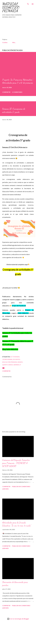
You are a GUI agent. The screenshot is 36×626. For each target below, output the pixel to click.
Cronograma (7, 359)
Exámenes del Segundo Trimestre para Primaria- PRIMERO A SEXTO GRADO (16, 463)
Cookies (5, 42)
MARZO (20, 362)
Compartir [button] (6, 92)
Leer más (5, 489)
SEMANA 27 (17, 365)
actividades (15, 357)
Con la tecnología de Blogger (18, 619)
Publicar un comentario (21, 486)
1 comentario (17, 92)
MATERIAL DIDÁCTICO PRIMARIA (10, 7)
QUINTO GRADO (7, 365)
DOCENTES (16, 359)
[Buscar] (28, 3)
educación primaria (9, 362)
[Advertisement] (13, 29)
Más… (14, 42)
